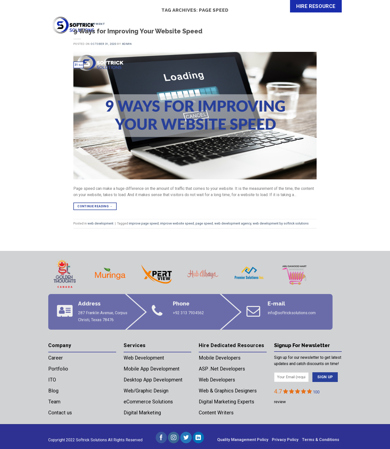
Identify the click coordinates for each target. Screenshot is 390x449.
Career (55, 358)
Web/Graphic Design (146, 391)
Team (54, 402)
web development (89, 24)
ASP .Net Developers (222, 369)
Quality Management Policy (242, 439)
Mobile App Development (152, 369)
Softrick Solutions (91, 440)
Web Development (144, 358)
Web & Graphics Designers (228, 391)
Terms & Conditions (320, 439)
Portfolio (58, 369)
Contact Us (325, 28)
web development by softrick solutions (281, 223)
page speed (204, 223)
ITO (52, 380)
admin (127, 44)
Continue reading (95, 206)
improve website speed (177, 223)
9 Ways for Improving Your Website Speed (137, 31)
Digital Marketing (142, 413)
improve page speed (144, 223)
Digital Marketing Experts (226, 402)
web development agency (232, 223)
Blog (53, 391)
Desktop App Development (153, 380)
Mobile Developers (220, 358)
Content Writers (216, 413)
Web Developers (217, 380)
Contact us (60, 413)
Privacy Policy (285, 439)
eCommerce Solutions (148, 402)
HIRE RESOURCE (316, 6)
